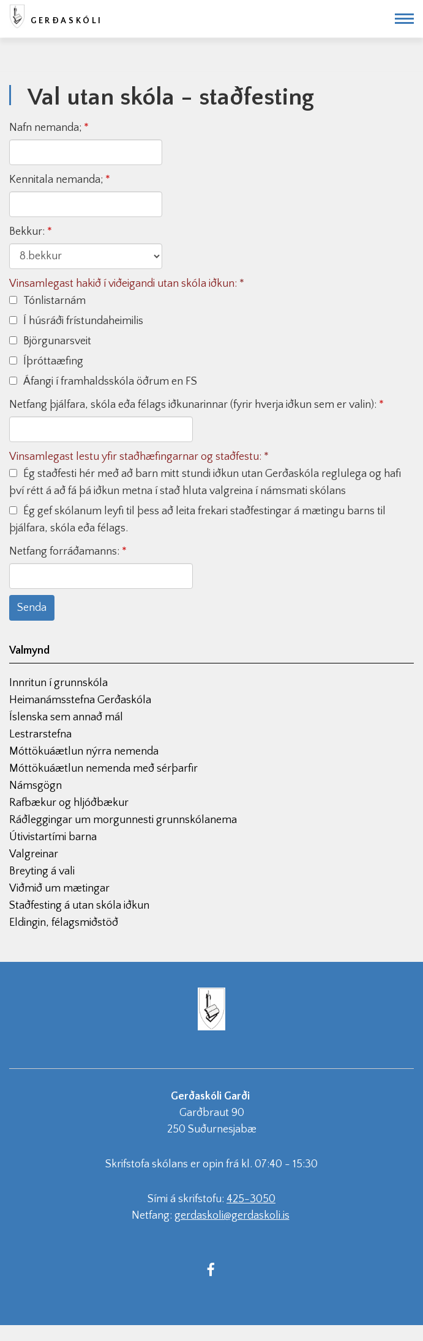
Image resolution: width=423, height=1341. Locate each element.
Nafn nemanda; (45, 128)
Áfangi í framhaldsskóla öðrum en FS (103, 381)
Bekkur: (27, 232)
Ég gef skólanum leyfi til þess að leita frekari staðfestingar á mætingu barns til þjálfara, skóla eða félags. (197, 519)
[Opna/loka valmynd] (404, 18)
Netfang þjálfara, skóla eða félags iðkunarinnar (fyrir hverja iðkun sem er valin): (192, 405)
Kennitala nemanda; (56, 180)
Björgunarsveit (50, 341)
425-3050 (250, 1199)
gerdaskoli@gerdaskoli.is (232, 1216)
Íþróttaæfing (46, 361)
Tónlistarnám (47, 301)
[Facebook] (211, 1269)
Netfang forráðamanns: (64, 551)
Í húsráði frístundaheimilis (76, 321)
